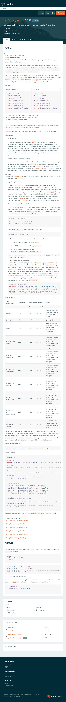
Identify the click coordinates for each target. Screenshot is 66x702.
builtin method (44, 263)
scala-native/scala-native (15, 634)
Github (8, 664)
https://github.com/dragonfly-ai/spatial (16, 534)
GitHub (35, 20)
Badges (30, 39)
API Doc (41, 13)
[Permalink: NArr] (4, 53)
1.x (16, 31)
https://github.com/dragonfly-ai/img (15, 538)
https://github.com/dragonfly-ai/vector (16, 524)
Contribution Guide (10, 674)
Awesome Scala (50, 13)
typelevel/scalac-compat (15, 638)
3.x (14, 28)
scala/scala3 (11, 627)
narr (20, 20)
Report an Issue (9, 676)
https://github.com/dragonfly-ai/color (16, 531)
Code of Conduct (9, 685)
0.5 (19, 33)
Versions (22, 39)
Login (61, 13)
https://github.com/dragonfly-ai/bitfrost (16, 520)
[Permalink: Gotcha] (4, 547)
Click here (8, 131)
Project (6, 39)
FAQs (6, 683)
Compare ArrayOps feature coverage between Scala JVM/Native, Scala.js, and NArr (30, 513)
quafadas (9, 20)
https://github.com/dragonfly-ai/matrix (16, 527)
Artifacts (14, 39)
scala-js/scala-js (12, 631)
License (7, 688)
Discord (8, 667)
